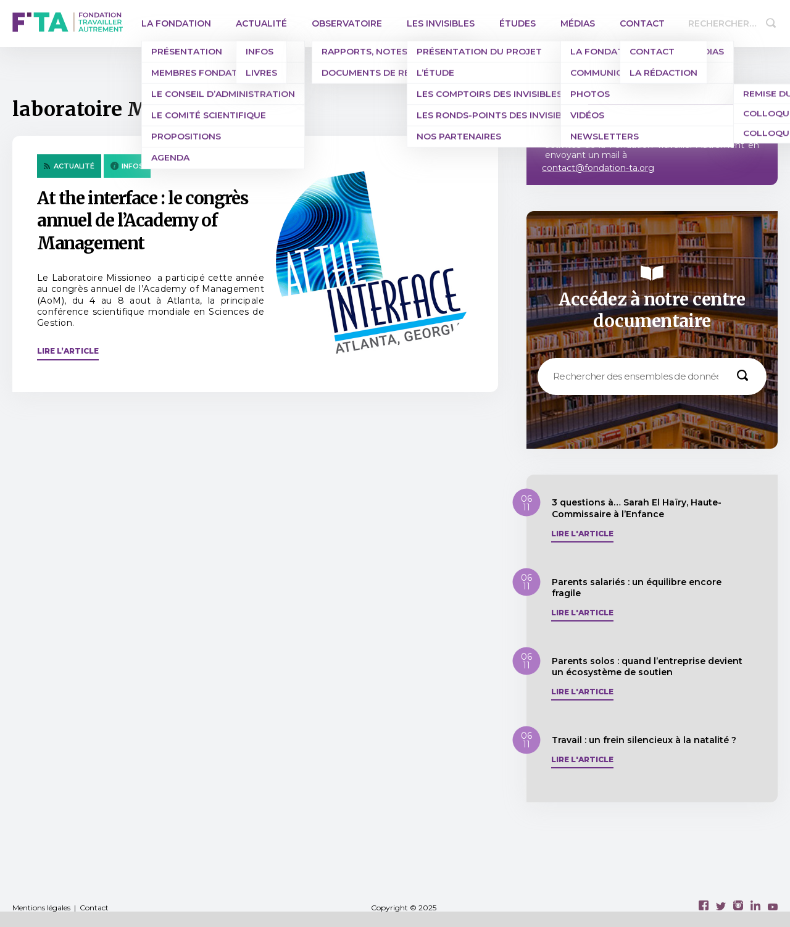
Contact (642, 23)
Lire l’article (68, 350)
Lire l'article (582, 534)
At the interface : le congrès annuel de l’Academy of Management (142, 220)
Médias (577, 23)
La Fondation (176, 23)
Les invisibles (441, 23)
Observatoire (347, 23)
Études (517, 23)
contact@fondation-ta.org (598, 167)
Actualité (261, 23)
